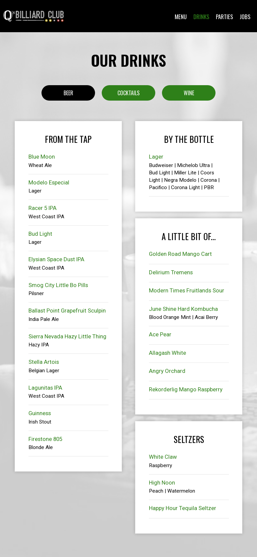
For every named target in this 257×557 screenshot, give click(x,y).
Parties (224, 16)
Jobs (245, 16)
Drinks (201, 16)
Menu (181, 16)
